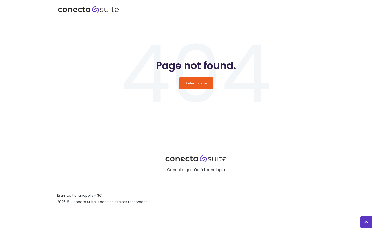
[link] (88, 9)
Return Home (196, 83)
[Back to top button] (366, 222)
